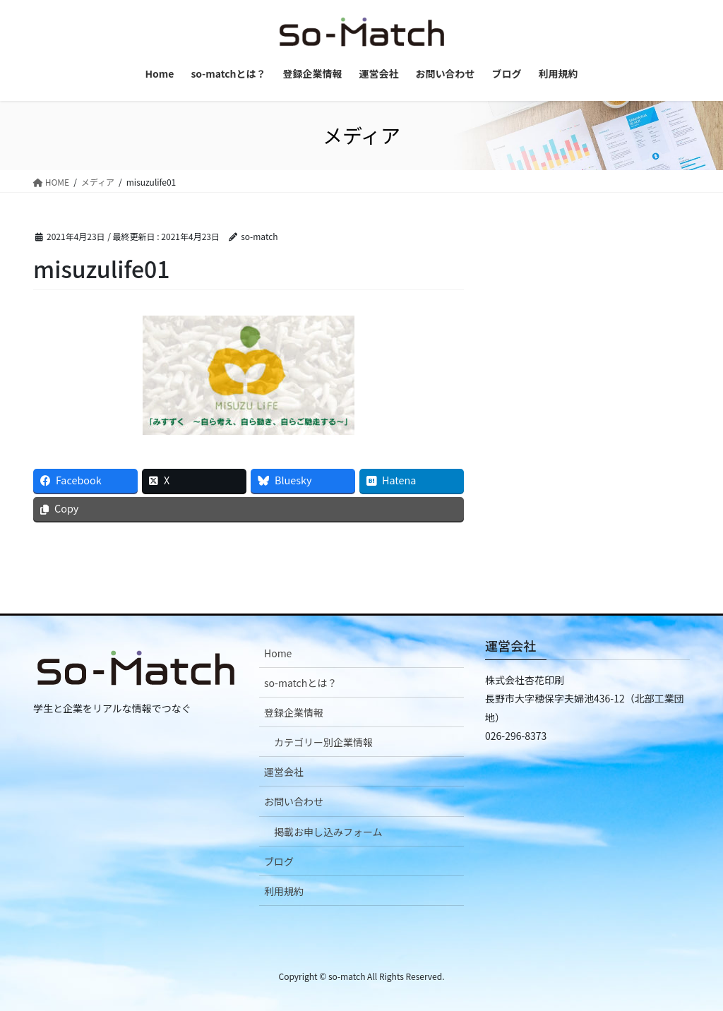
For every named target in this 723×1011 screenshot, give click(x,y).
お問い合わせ (293, 801)
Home (278, 653)
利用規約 (284, 891)
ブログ (279, 861)
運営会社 (284, 772)
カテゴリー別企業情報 (323, 742)
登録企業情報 (293, 712)
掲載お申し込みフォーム (328, 832)
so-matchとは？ (300, 683)
